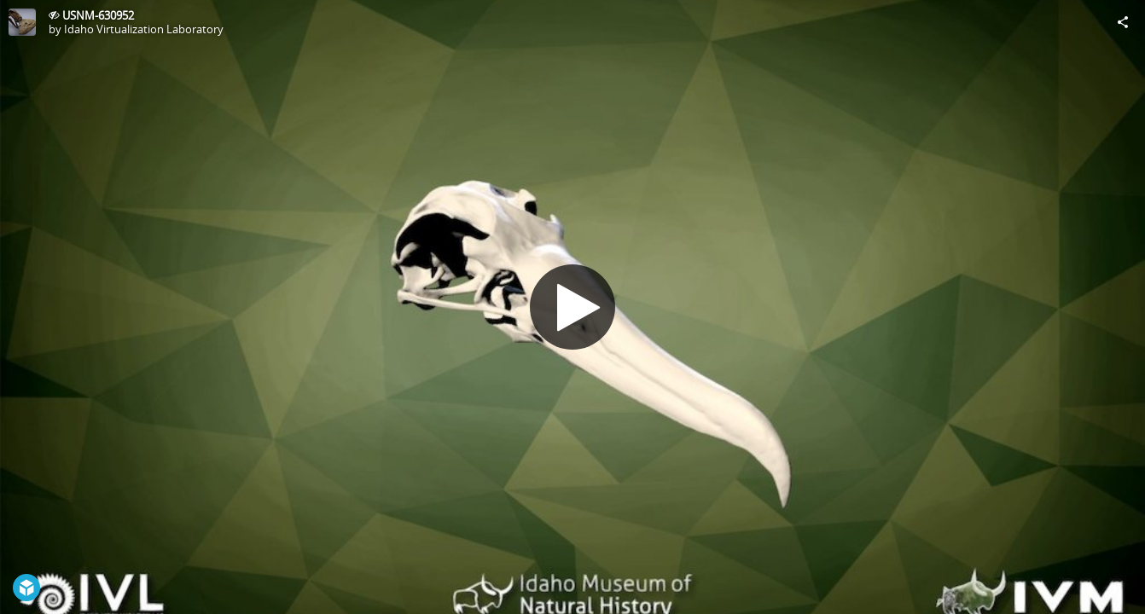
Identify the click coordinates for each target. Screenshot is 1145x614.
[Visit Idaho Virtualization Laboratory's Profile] (22, 22)
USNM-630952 (98, 15)
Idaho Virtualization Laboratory (144, 29)
